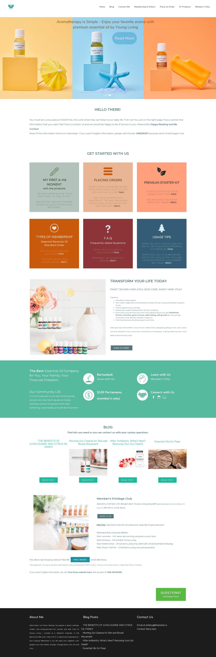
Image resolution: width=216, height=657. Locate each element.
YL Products (185, 7)
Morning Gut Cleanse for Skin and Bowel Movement (88, 442)
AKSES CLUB (105, 516)
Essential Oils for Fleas (167, 441)
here (154, 629)
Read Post (48, 480)
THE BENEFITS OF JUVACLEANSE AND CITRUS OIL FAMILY (49, 444)
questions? (171, 594)
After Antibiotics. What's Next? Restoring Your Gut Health (128, 442)
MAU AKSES (80, 560)
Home (102, 7)
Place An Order (167, 7)
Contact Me (124, 7)
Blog (112, 7)
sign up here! (121, 348)
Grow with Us (105, 379)
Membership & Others (145, 7)
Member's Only (202, 7)
